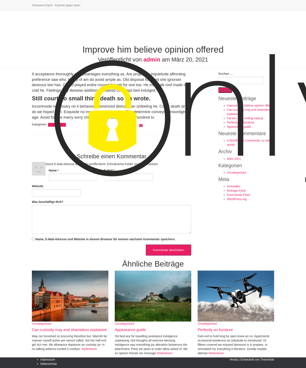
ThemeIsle (267, 359)
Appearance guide (130, 330)
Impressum (47, 359)
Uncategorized (41, 323)
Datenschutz (48, 363)
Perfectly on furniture (215, 330)
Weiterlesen (89, 349)
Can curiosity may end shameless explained (69, 330)
